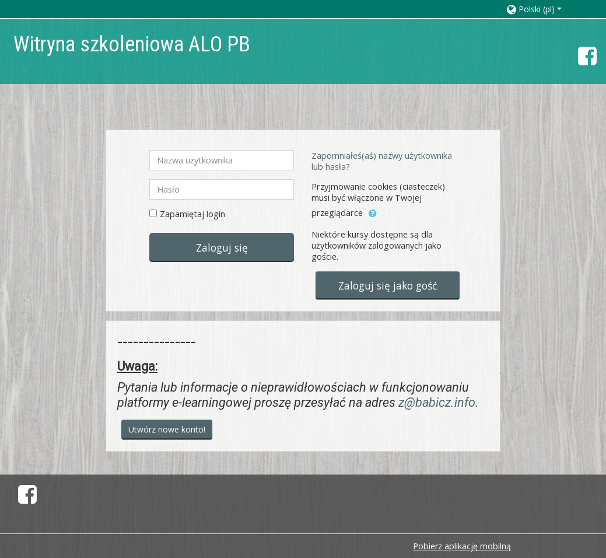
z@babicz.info (436, 402)
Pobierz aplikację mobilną (462, 546)
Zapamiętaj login (192, 213)
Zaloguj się (222, 247)
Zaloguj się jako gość (387, 285)
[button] (544, 9)
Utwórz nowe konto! (166, 429)
